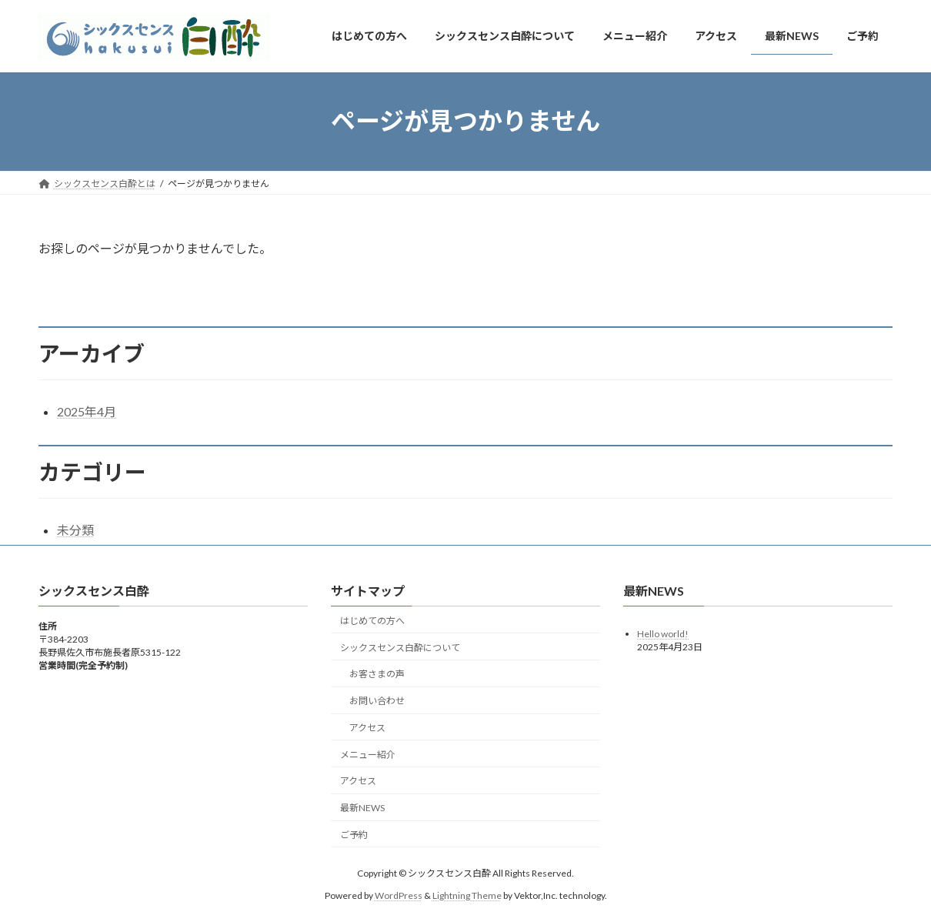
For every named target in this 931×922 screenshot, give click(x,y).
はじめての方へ (372, 620)
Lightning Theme (467, 895)
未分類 (75, 530)
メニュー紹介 (367, 754)
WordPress (398, 895)
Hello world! (663, 634)
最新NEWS (362, 807)
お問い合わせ (377, 701)
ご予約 (354, 834)
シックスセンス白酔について (400, 647)
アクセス (367, 727)
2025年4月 (86, 411)
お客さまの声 (377, 674)
